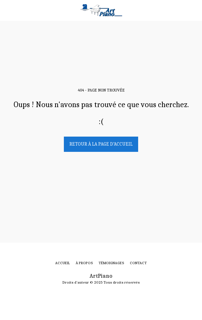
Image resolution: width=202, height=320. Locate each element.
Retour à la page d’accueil (101, 144)
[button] (8, 9)
